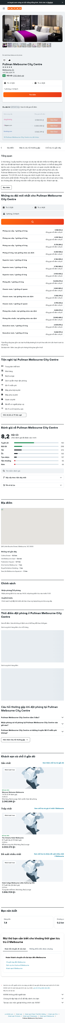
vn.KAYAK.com (9, 1014)
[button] (62, 2)
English (50, 2)
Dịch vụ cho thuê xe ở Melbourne (17, 965)
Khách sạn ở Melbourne (14, 968)
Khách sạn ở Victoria (14, 1016)
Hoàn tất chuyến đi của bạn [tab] (15, 949)
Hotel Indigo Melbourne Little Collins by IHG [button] (18, 883)
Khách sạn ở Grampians (30, 1016)
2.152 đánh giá (18, 75)
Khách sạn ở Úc (53, 1014)
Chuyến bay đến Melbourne (15, 962)
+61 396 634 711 (8, 72)
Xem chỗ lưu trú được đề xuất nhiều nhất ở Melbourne (49, 855)
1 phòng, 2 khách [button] (11, 89)
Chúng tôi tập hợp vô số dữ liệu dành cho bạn (33, 998)
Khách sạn (19, 1014)
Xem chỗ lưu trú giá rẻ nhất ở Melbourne (49, 808)
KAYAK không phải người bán (33, 994)
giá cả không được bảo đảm (41, 988)
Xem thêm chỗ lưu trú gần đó (53, 763)
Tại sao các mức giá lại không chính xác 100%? (33, 1002)
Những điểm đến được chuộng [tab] (41, 949)
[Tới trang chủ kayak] (15, 8)
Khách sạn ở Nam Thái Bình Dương (35, 1014)
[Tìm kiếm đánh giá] (34, 470)
